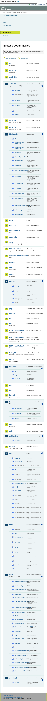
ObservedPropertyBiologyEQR (20, 627)
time (16, 561)
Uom (16, 635)
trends (17, 114)
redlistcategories (20, 210)
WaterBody (18, 647)
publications (14, 436)
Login (32, 4)
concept (17, 286)
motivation (18, 165)
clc (15, 371)
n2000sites (18, 188)
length (16, 547)
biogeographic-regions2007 (19, 143)
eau (16, 469)
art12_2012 (13, 70)
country (17, 682)
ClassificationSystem (20, 597)
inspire (11, 359)
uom (11, 524)
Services (5, 35)
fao (10, 267)
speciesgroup (19, 214)
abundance (18, 139)
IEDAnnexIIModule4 (16, 346)
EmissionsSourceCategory (20, 607)
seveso (12, 446)
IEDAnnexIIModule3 (16, 337)
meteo (16, 552)
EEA (10, 2)
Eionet (9, 12)
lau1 (10, 385)
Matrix (16, 616)
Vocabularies (7, 32)
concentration (19, 537)
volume (17, 569)
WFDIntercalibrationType (20, 650)
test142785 (18, 490)
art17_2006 (13, 84)
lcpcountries (18, 408)
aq (10, 63)
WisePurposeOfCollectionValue (20, 671)
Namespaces (6, 39)
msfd (11, 424)
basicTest (17, 458)
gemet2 (12, 281)
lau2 (10, 390)
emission (17, 542)
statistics (17, 556)
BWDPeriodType (19, 586)
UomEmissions (19, 638)
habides (12, 313)
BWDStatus (18, 594)
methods (17, 105)
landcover (13, 366)
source (17, 295)
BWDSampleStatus (20, 589)
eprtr (11, 242)
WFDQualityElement (20, 659)
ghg (10, 309)
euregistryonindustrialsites (17, 256)
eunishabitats (19, 160)
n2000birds (18, 176)
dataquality (18, 152)
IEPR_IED (12, 353)
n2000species (19, 198)
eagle (16, 375)
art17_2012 (13, 120)
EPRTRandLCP (15, 249)
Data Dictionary (16, 12)
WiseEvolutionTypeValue (20, 667)
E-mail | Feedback (8, 695)
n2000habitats (19, 183)
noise (11, 431)
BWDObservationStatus (20, 581)
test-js (16, 487)
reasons (17, 111)
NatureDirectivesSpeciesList (20, 205)
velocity (17, 565)
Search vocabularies (11, 58)
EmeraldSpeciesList (20, 157)
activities (17, 90)
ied (10, 323)
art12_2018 (13, 77)
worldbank (13, 678)
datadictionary (14, 230)
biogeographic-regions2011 (19, 148)
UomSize (17, 643)
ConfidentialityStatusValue (20, 601)
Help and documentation (10, 15)
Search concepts (24, 58)
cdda (11, 220)
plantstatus (18, 413)
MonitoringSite (19, 619)
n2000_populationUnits (20, 170)
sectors (17, 418)
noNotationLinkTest (20, 483)
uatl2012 (17, 378)
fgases (11, 274)
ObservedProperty (20, 623)
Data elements (7, 25)
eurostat (12, 262)
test (10, 453)
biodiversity (13, 134)
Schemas (5, 29)
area (16, 533)
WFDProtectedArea (20, 655)
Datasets (5, 19)
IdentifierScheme (20, 612)
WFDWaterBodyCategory (20, 662)
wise (11, 574)
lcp (10, 402)
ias (10, 318)
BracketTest (18, 462)
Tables (4, 22)
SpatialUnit (18, 631)
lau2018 (12, 395)
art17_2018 (13, 127)
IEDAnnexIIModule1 (16, 330)
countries (17, 100)
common (12, 225)
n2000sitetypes (19, 193)
